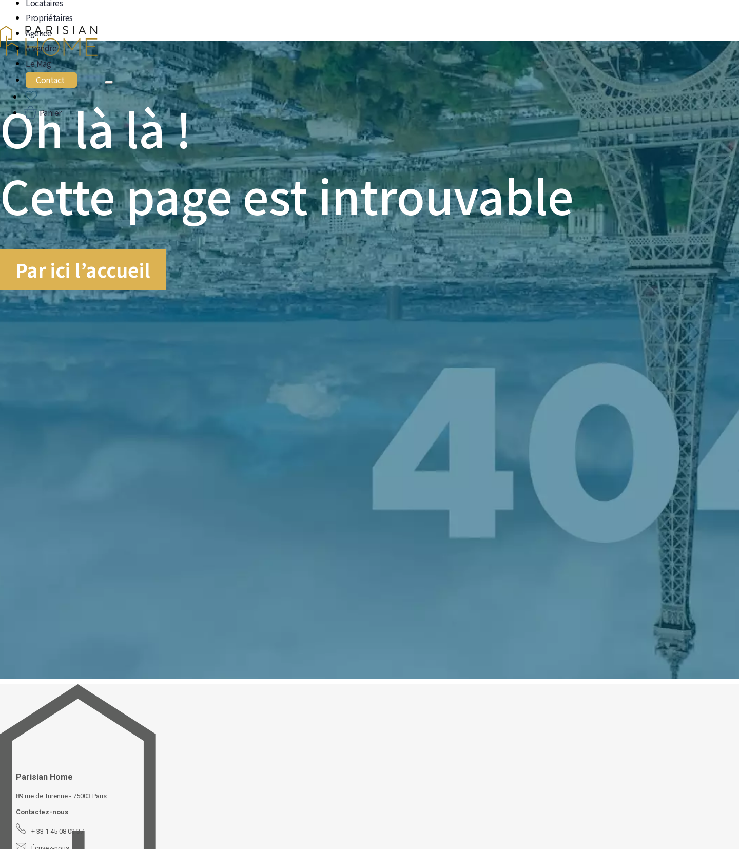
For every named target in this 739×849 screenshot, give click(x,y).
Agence (38, 32)
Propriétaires (49, 17)
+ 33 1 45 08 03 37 (57, 831)
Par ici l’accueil (82, 269)
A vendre (41, 47)
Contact (50, 79)
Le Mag (38, 63)
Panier (49, 112)
